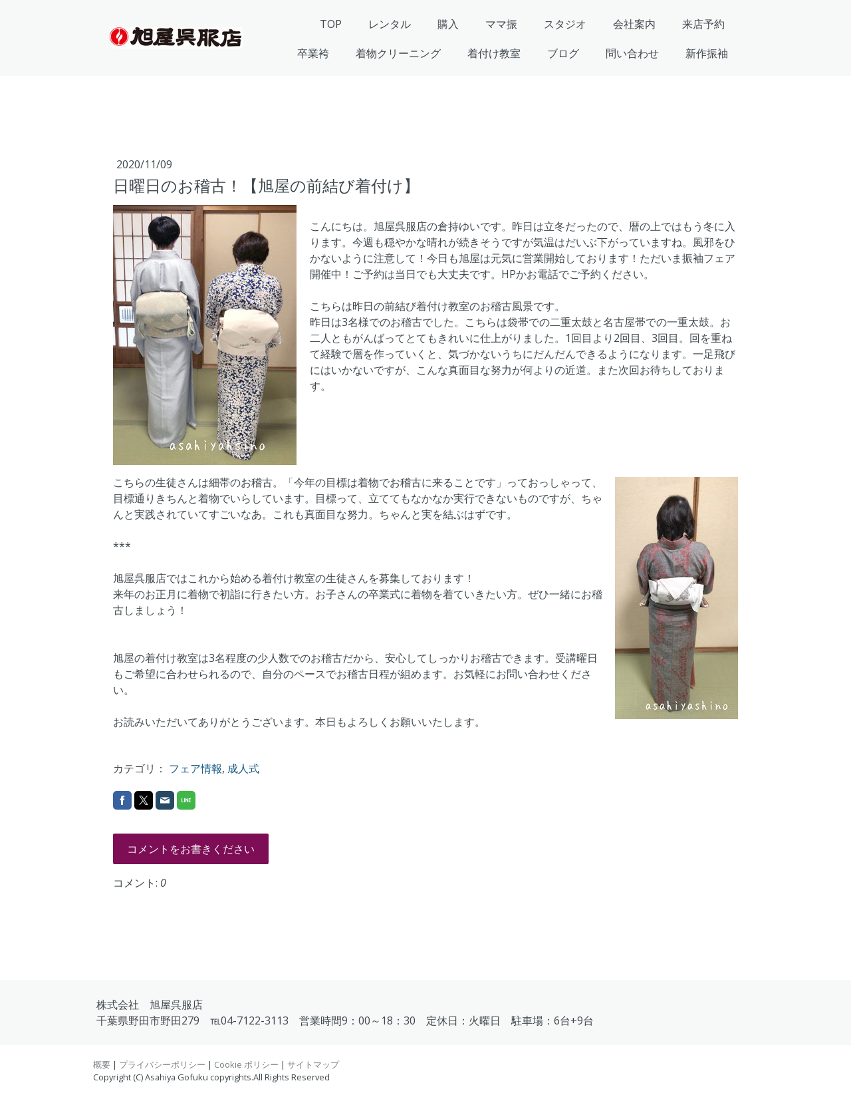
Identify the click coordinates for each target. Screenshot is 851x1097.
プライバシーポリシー (162, 1064)
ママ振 (501, 24)
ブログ (563, 53)
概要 (101, 1064)
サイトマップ (313, 1064)
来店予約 (703, 24)
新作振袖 (706, 53)
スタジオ (565, 24)
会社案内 (634, 24)
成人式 (243, 768)
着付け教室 (494, 53)
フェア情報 (195, 768)
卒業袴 (313, 53)
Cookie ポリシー (246, 1064)
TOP (331, 24)
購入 (448, 24)
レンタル (389, 24)
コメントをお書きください (191, 849)
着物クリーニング (398, 53)
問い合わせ (632, 53)
